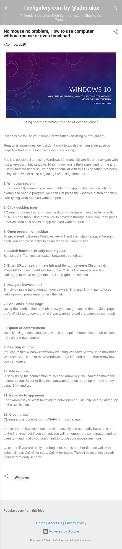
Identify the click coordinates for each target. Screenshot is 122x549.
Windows (22, 478)
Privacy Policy (75, 523)
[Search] (115, 9)
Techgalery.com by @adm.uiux (61, 8)
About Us (55, 523)
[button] (115, 32)
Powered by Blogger (61, 531)
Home (40, 523)
